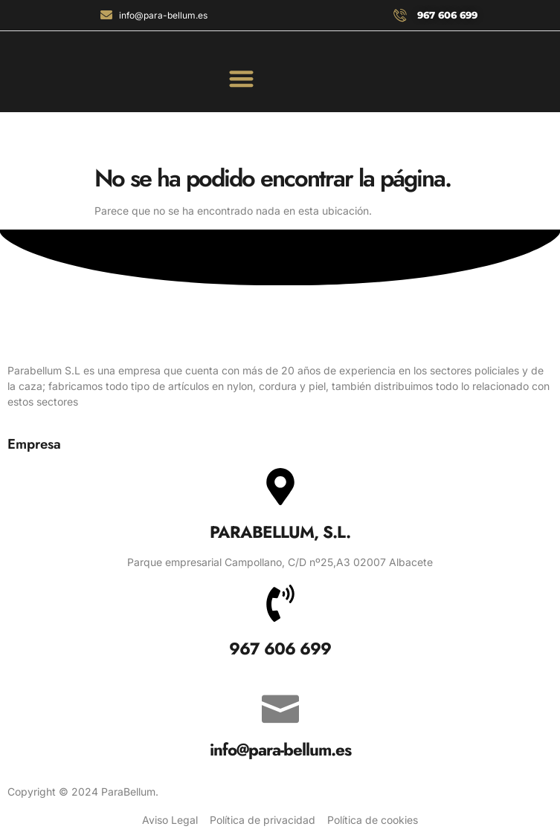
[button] (242, 78)
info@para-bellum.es (280, 749)
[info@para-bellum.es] (280, 704)
